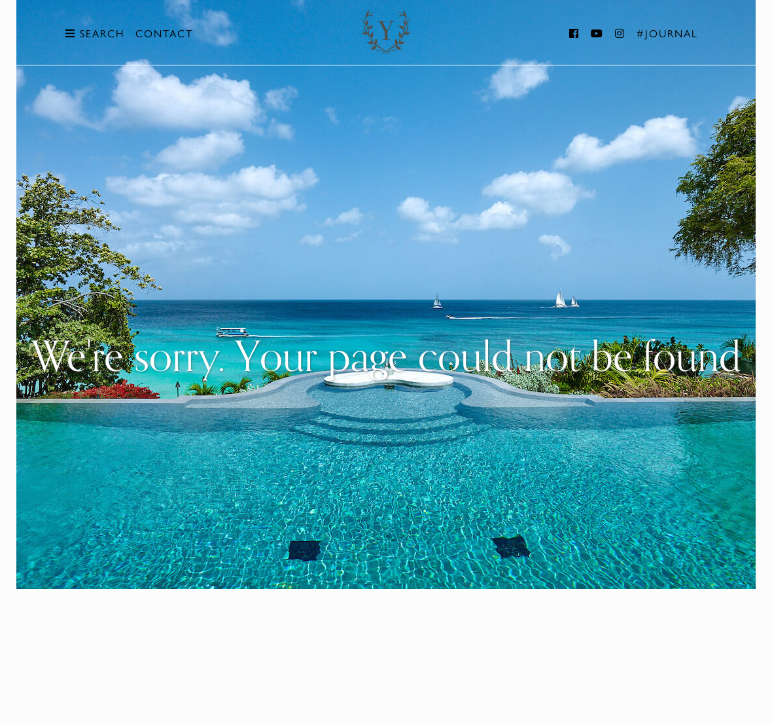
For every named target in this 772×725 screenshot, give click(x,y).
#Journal (667, 33)
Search (94, 33)
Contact (164, 33)
